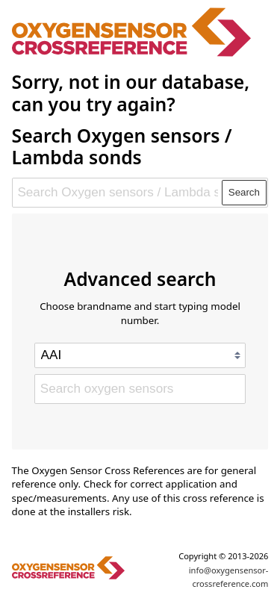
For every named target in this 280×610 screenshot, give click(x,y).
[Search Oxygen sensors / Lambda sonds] (117, 192)
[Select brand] (140, 355)
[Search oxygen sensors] (140, 389)
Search (244, 192)
